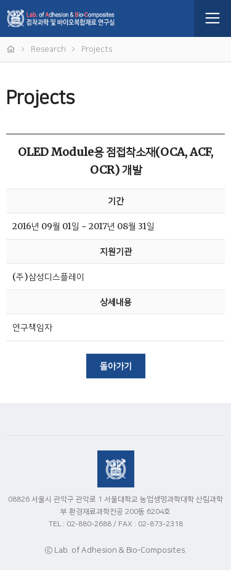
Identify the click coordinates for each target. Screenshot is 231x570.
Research (48, 49)
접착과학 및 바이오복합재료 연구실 (97, 18)
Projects (96, 49)
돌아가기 (116, 367)
